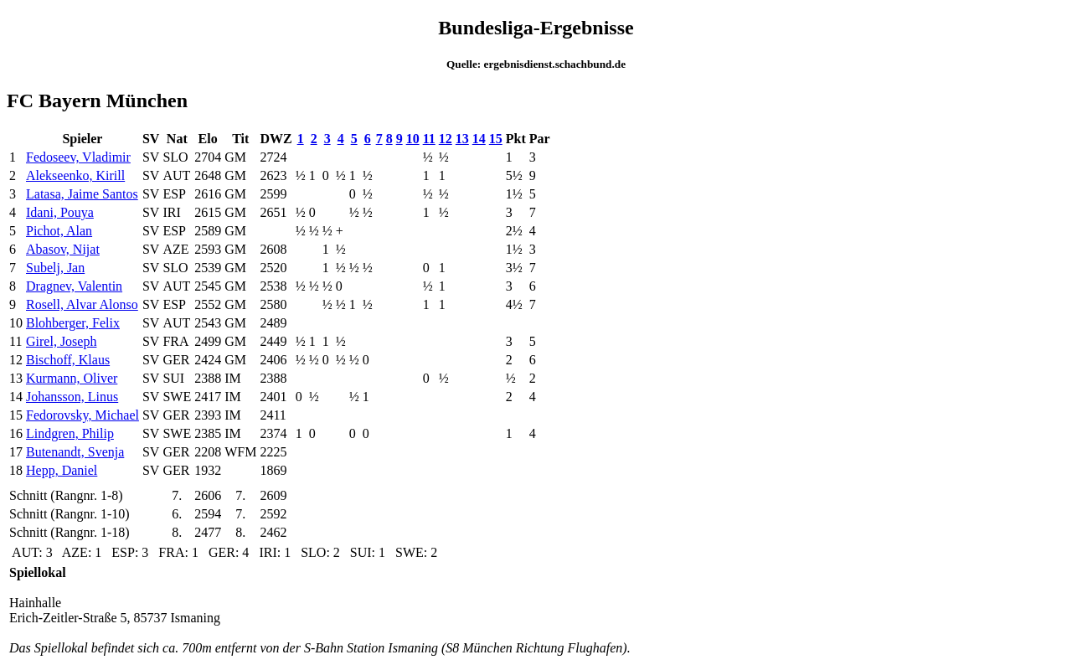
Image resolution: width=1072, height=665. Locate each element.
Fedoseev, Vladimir (78, 157)
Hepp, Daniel (61, 470)
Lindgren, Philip (70, 433)
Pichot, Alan (59, 231)
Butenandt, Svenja (75, 452)
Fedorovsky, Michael (82, 415)
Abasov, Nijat (63, 249)
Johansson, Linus (72, 396)
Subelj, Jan (55, 267)
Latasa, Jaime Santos (82, 194)
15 (495, 138)
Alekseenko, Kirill (75, 175)
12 (445, 138)
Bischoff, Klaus (68, 360)
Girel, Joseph (61, 341)
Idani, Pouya (60, 212)
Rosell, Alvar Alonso (82, 304)
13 (462, 138)
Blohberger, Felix (73, 323)
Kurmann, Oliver (71, 378)
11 (429, 138)
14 (479, 138)
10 (413, 138)
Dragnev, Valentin (74, 286)
